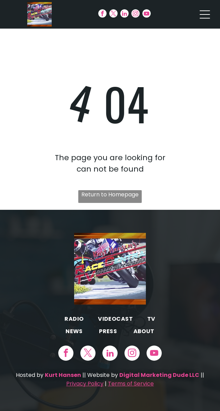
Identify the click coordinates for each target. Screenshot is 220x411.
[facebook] (102, 14)
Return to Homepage (110, 194)
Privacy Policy (84, 384)
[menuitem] (74, 319)
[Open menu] (205, 14)
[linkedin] (124, 14)
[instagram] (135, 14)
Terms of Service (131, 384)
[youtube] (146, 14)
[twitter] (113, 14)
